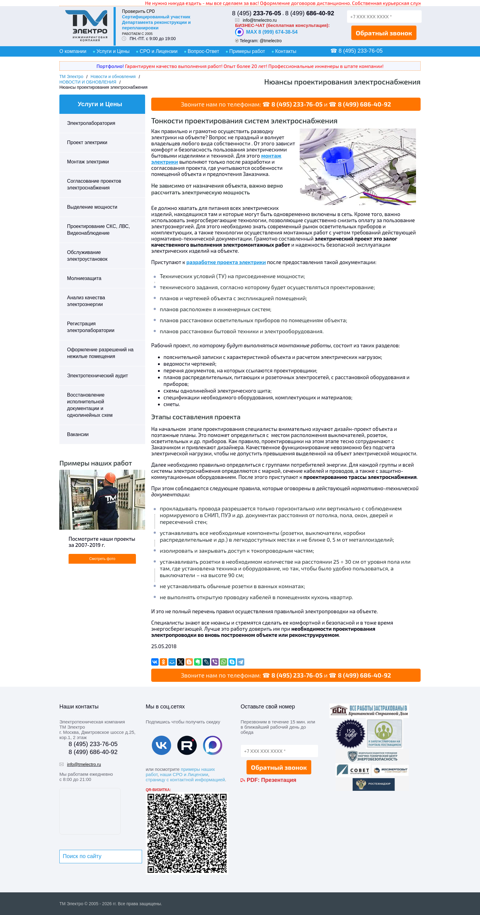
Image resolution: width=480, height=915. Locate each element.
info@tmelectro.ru (260, 20)
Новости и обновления (113, 76)
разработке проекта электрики (226, 262)
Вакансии (78, 434)
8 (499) (309, 13)
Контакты (285, 51)
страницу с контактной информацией (185, 779)
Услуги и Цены (112, 51)
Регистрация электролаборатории (90, 327)
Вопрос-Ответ (203, 51)
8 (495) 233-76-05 (296, 104)
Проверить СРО (138, 11)
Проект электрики (87, 142)
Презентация (278, 780)
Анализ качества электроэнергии (86, 301)
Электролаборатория (91, 123)
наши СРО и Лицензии (184, 774)
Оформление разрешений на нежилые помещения (100, 353)
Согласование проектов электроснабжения (94, 184)
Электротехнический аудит (97, 375)
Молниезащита (84, 278)
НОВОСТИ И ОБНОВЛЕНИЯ (87, 82)
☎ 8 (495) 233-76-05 (356, 51)
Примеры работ (247, 51)
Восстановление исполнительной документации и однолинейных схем (90, 405)
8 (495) (256, 13)
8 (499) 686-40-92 (364, 104)
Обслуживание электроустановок (87, 256)
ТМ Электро (71, 76)
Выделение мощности (92, 207)
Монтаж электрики (88, 161)
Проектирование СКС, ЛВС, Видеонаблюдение (98, 230)
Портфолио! (110, 66)
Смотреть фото (102, 559)
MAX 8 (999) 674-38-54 (266, 32)
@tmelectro (271, 40)
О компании (72, 51)
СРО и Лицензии (159, 51)
